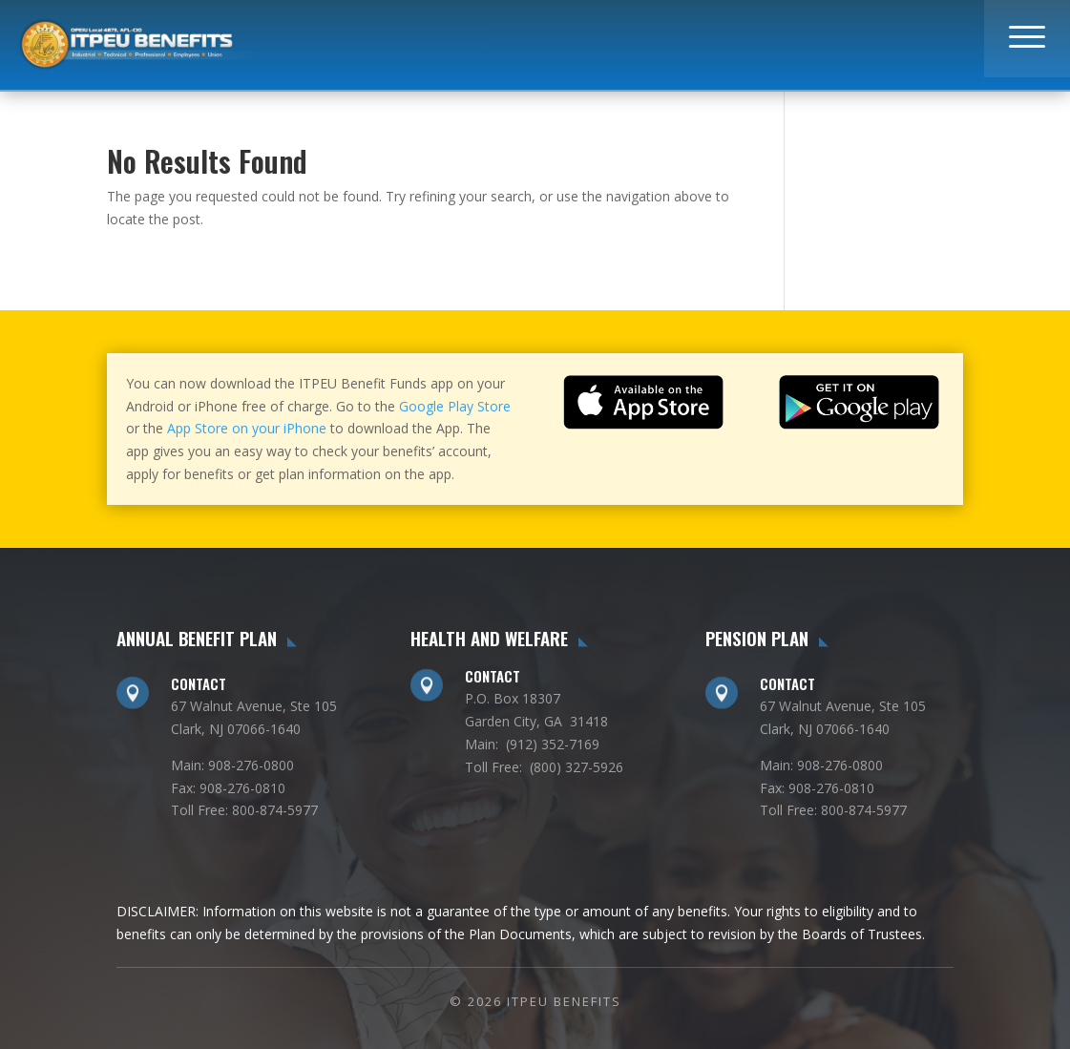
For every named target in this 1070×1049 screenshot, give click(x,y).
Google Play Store (455, 406)
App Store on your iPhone (246, 428)
